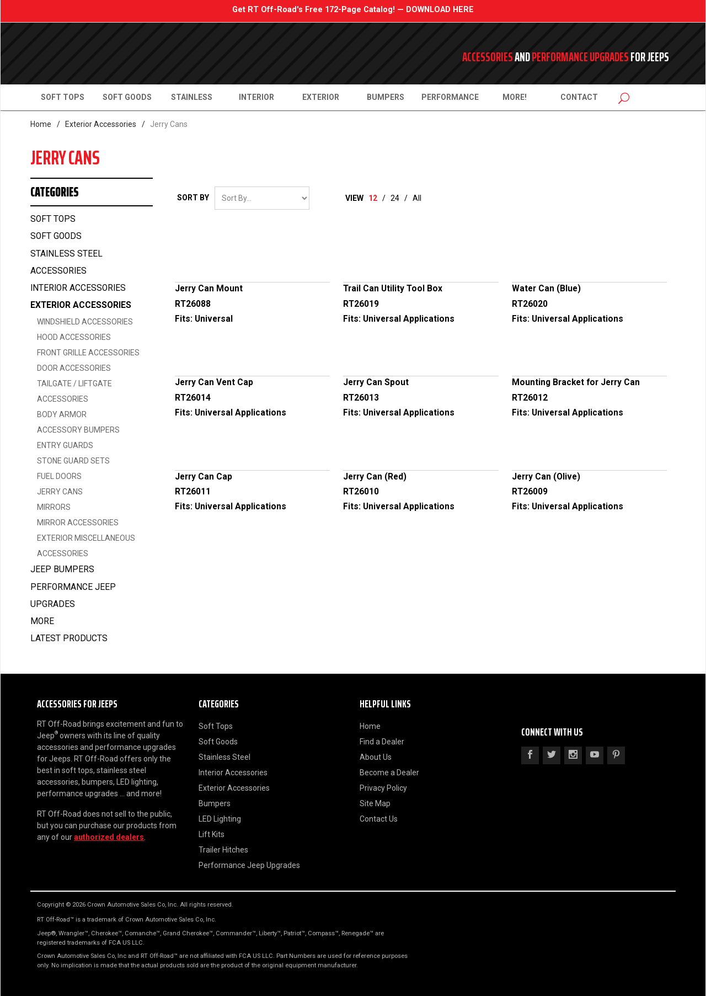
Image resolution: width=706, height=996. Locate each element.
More (42, 621)
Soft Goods (127, 97)
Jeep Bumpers (62, 569)
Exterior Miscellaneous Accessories (86, 546)
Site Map (375, 803)
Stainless (191, 97)
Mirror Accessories (78, 522)
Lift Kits (211, 834)
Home (40, 124)
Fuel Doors (59, 476)
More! (514, 97)
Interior (256, 97)
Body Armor (62, 414)
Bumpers (385, 97)
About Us (376, 757)
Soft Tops (62, 97)
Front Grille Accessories (88, 352)
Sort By (193, 197)
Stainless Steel (224, 757)
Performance (450, 97)
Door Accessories (74, 368)
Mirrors (54, 507)
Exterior (320, 97)
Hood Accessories (74, 337)
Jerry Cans (60, 491)
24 (395, 198)
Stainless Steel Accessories (66, 262)
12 (372, 198)
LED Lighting (220, 818)
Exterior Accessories (100, 124)
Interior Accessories (78, 288)
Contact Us (379, 818)
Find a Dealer (382, 741)
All (417, 198)
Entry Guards (65, 445)
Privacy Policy (383, 788)
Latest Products (69, 638)
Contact (579, 97)
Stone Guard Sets (73, 460)
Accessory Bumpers (78, 429)
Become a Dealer (389, 772)
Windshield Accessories (85, 321)
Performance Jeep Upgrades (73, 595)
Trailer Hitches (223, 849)
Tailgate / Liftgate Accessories (74, 391)
